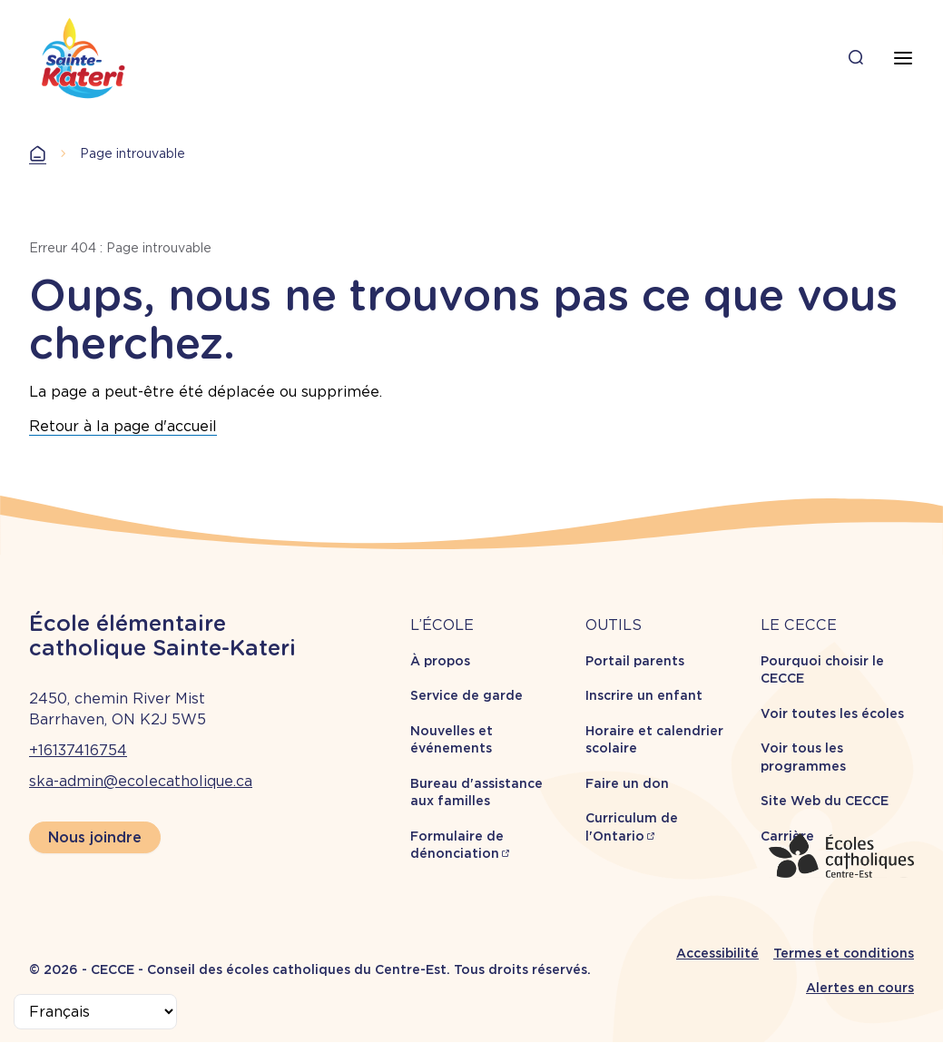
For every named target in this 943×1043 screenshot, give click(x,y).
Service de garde (466, 695)
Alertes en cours (860, 987)
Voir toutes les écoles (832, 713)
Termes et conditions (843, 953)
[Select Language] (95, 1011)
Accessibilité (717, 953)
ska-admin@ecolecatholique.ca (140, 781)
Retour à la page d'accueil (123, 426)
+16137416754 (78, 750)
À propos (440, 661)
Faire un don (627, 783)
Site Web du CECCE (825, 800)
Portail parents (634, 661)
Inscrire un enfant (643, 695)
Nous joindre (95, 837)
